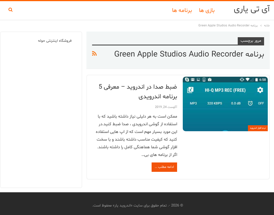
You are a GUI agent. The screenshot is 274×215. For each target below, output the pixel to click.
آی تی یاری (252, 9)
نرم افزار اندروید (258, 128)
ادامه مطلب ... (164, 167)
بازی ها (207, 10)
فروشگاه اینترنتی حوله (55, 40)
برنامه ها (182, 10)
